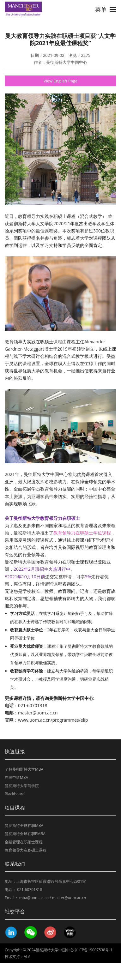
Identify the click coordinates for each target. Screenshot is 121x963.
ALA (27, 956)
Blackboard (15, 794)
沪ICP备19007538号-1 (93, 950)
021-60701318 (29, 889)
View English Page (61, 81)
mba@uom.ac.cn (34, 897)
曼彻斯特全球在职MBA (24, 825)
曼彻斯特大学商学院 (22, 785)
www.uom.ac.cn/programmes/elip (53, 720)
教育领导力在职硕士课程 (25, 850)
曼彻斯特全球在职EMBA (25, 833)
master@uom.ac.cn (38, 713)
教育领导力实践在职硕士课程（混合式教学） (62, 216)
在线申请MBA (16, 777)
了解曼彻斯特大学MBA (24, 769)
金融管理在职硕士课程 (24, 842)
